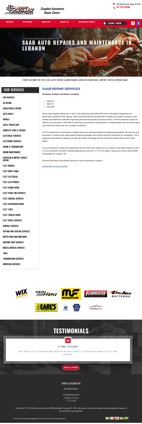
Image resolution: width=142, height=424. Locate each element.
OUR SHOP (9, 22)
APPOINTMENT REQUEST (86, 22)
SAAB (125, 87)
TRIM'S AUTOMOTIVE (31, 87)
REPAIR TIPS (46, 22)
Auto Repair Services (71, 396)
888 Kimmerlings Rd (39, 38)
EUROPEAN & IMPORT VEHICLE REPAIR (105, 87)
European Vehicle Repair (54, 173)
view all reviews (71, 374)
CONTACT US (64, 22)
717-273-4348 (123, 7)
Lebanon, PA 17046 (53, 38)
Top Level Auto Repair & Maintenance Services (64, 87)
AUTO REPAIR (27, 22)
